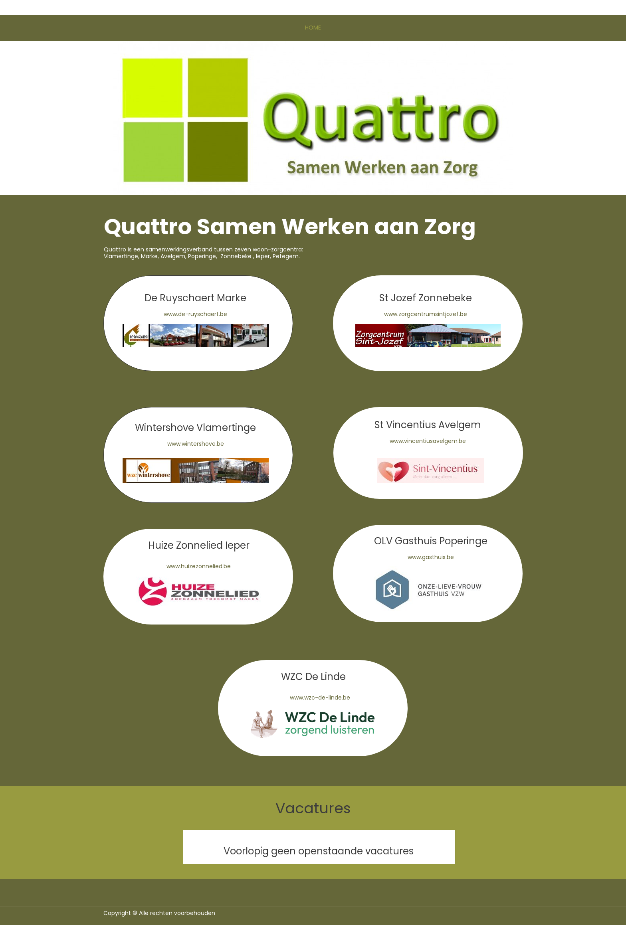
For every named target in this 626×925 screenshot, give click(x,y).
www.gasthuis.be (431, 557)
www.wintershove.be (195, 444)
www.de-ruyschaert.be (195, 314)
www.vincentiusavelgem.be (428, 441)
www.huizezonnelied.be (198, 566)
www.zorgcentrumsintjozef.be (425, 314)
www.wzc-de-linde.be (320, 698)
